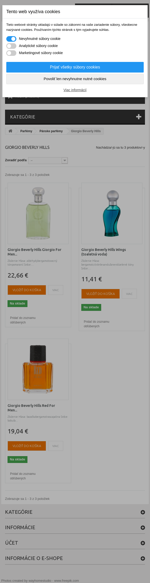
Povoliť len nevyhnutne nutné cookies (75, 79)
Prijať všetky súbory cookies (75, 67)
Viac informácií (75, 90)
